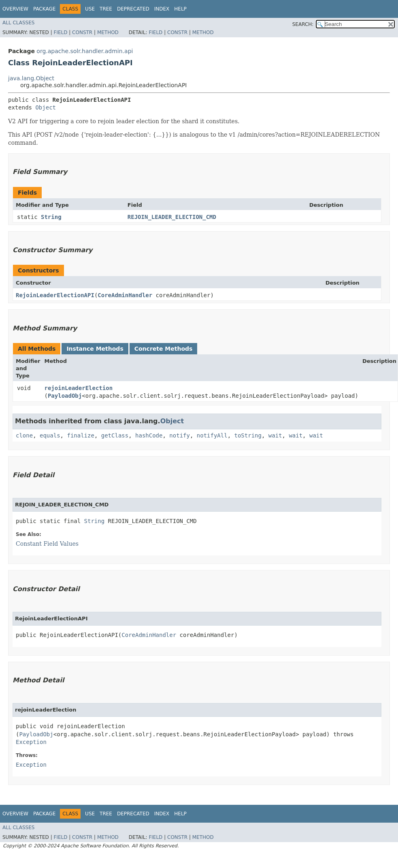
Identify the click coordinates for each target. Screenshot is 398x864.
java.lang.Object (31, 78)
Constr (82, 32)
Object (45, 107)
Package (44, 9)
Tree (106, 9)
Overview (15, 9)
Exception (31, 742)
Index (162, 9)
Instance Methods (94, 348)
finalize (80, 435)
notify (179, 435)
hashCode (148, 435)
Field (60, 32)
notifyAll (212, 435)
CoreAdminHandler (125, 295)
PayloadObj (65, 395)
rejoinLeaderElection (79, 388)
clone (24, 435)
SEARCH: (303, 24)
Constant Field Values (47, 543)
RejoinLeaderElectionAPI (55, 295)
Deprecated (133, 9)
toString (248, 435)
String (51, 217)
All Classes (18, 23)
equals (50, 435)
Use (90, 9)
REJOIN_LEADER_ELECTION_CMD (172, 217)
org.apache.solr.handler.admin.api (84, 51)
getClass (114, 435)
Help (180, 9)
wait (275, 435)
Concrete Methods (163, 348)
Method (108, 32)
